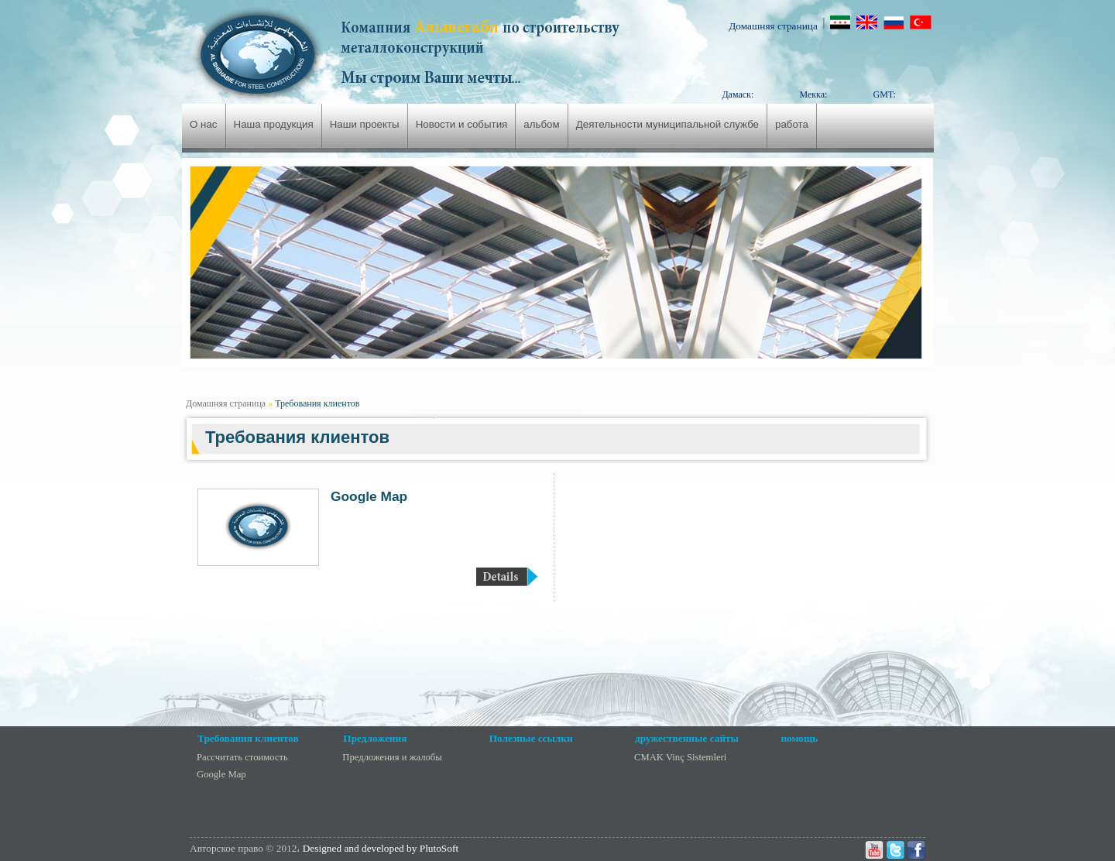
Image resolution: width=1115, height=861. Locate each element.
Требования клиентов (317, 403)
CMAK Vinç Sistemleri (680, 757)
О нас (204, 124)
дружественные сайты (687, 738)
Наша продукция (274, 124)
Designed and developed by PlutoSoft (380, 848)
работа (791, 124)
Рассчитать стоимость (242, 757)
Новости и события (462, 124)
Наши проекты (365, 124)
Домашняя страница (773, 26)
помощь (799, 738)
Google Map (369, 496)
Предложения (375, 738)
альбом (541, 124)
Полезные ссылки (531, 738)
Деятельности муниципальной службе (667, 124)
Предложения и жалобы (391, 757)
